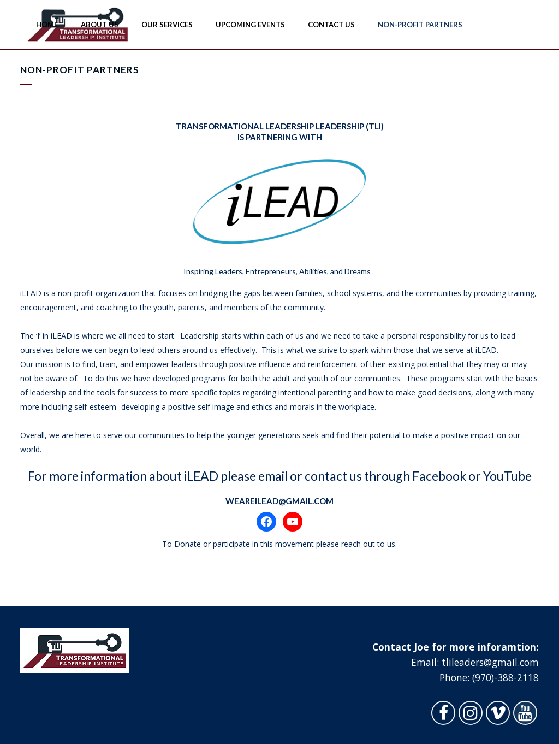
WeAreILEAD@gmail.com (279, 501)
